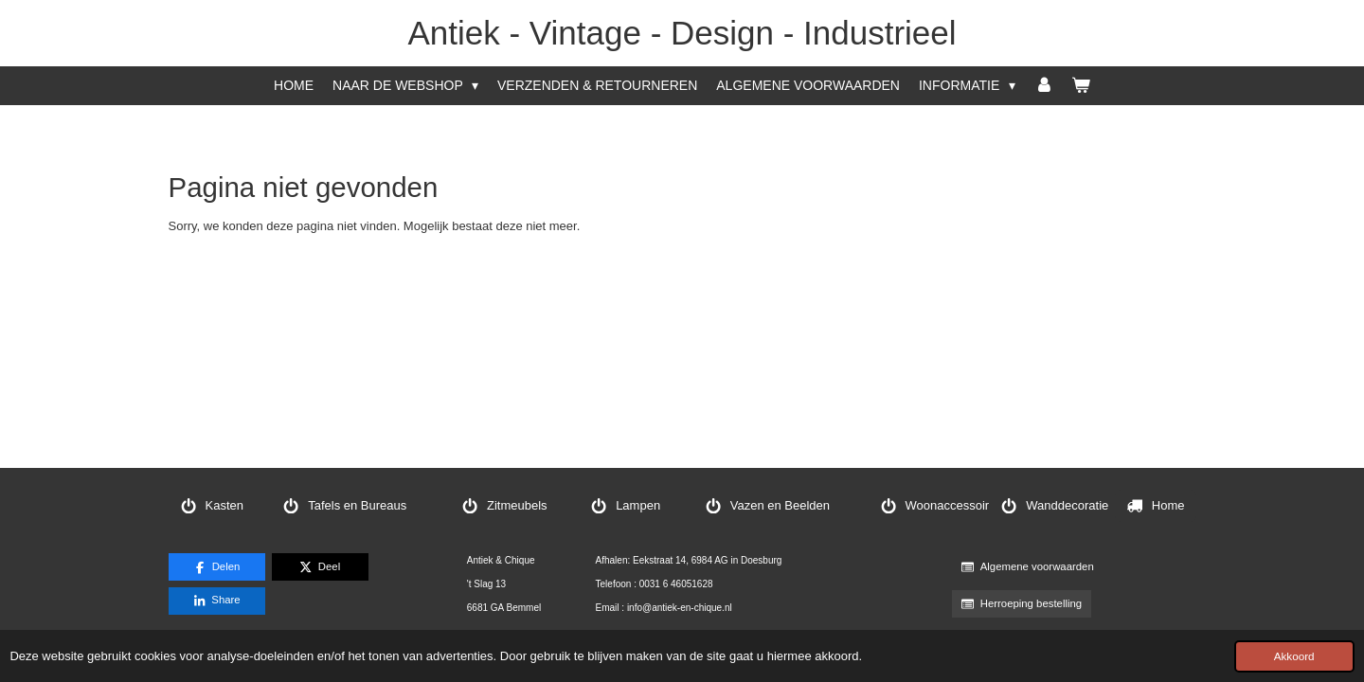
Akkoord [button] (1294, 656)
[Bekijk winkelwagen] (1081, 85)
